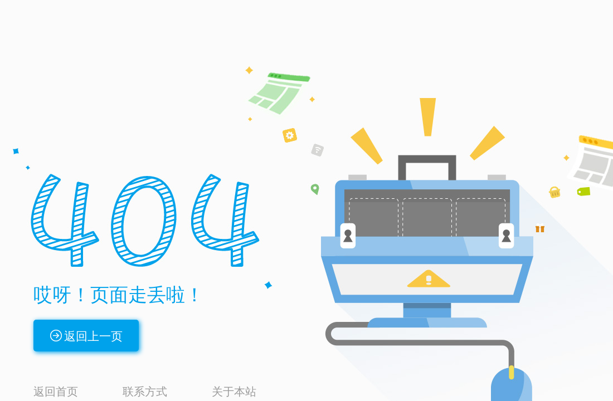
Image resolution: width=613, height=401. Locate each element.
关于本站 (234, 391)
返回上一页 (93, 336)
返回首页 (55, 391)
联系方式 (145, 391)
